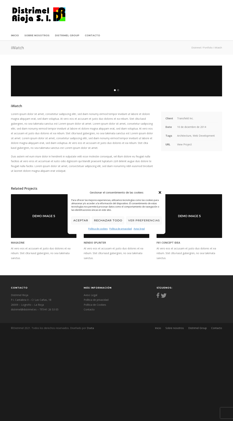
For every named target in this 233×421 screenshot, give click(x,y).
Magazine (18, 330)
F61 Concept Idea (168, 330)
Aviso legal (139, 228)
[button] (160, 192)
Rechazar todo (108, 220)
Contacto (92, 35)
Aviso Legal (90, 383)
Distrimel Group (67, 35)
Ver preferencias (144, 220)
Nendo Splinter (95, 330)
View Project (184, 232)
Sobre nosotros (37, 35)
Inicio (15, 35)
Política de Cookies (95, 393)
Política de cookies (98, 228)
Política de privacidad (120, 228)
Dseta (90, 416)
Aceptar (80, 220)
